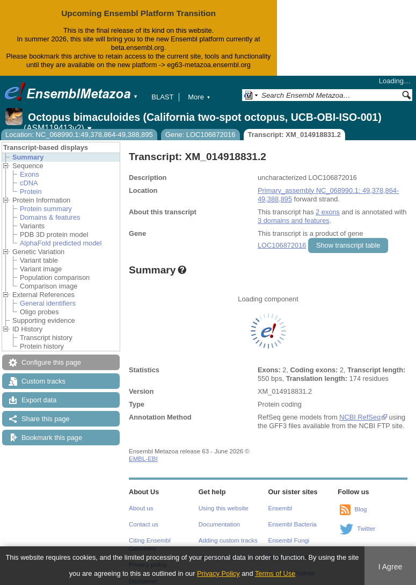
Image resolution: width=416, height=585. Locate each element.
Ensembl (280, 508)
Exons (29, 174)
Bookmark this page (51, 438)
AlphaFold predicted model (60, 243)
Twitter (366, 528)
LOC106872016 (282, 245)
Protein (31, 191)
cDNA (29, 183)
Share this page (45, 419)
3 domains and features (294, 220)
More (199, 97)
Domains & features (50, 217)
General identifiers (48, 303)
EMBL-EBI (143, 459)
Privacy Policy (218, 573)
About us (141, 508)
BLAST (162, 97)
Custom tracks (43, 381)
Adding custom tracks (228, 540)
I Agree (390, 566)
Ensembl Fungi (289, 540)
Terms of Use (275, 573)
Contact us (143, 524)
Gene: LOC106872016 (200, 135)
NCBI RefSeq (360, 417)
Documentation (219, 524)
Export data (38, 400)
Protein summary (46, 209)
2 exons (328, 212)
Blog (360, 509)
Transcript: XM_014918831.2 (294, 135)
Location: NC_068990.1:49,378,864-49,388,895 (79, 135)
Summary (27, 157)
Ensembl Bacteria (292, 524)
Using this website (224, 508)
